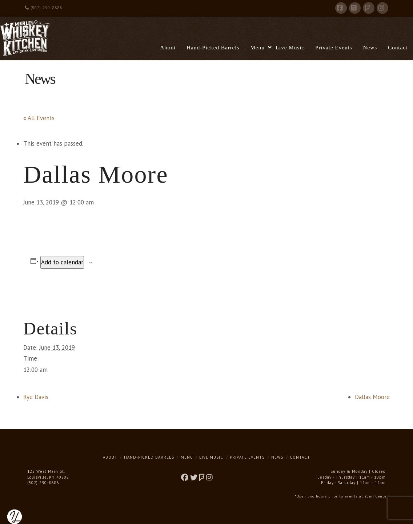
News (277, 457)
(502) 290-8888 (43, 7)
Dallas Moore (372, 397)
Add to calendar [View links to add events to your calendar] (62, 262)
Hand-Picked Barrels (149, 457)
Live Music (211, 457)
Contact (300, 457)
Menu (187, 457)
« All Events (39, 118)
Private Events (247, 457)
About (110, 457)
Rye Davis (35, 397)
